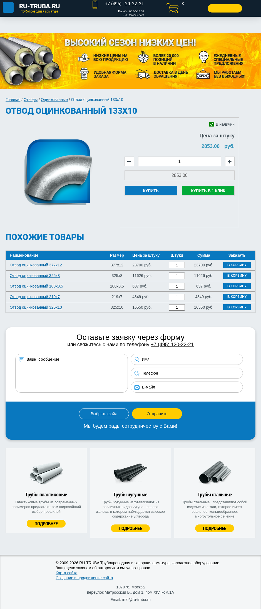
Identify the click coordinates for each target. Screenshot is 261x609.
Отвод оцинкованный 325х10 (36, 307)
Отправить (157, 413)
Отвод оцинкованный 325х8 (35, 275)
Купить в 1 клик (208, 191)
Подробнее (46, 523)
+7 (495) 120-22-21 (172, 344)
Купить (151, 191)
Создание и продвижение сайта (84, 578)
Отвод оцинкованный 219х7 (35, 296)
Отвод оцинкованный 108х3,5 (36, 286)
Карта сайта (66, 573)
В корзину (237, 265)
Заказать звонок (223, 8)
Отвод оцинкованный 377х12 (36, 265)
